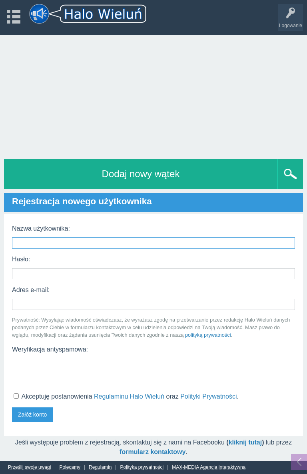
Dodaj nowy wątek (141, 173)
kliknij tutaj (245, 442)
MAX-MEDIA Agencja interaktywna (208, 467)
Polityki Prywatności (208, 396)
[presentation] (73, 371)
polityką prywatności (208, 335)
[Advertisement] (153, 95)
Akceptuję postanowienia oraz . (126, 396)
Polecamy (69, 467)
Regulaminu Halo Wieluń (129, 396)
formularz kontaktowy (152, 451)
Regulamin (100, 467)
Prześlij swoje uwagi (29, 467)
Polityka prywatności (141, 467)
